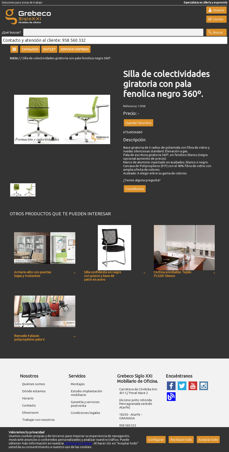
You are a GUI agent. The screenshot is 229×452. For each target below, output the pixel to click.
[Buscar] (113, 32)
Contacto (29, 405)
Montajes (78, 384)
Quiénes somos (33, 384)
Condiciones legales (85, 413)
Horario (28, 398)
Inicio (14, 58)
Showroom (30, 412)
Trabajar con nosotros (38, 419)
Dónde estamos (34, 391)
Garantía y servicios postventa (85, 403)
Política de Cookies (78, 443)
